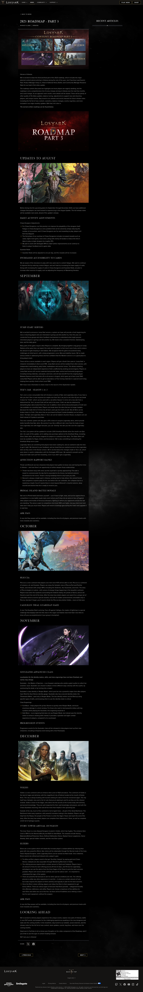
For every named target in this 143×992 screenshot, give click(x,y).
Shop (136, 2)
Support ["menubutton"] (53, 2)
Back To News (25, 14)
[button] (53, 49)
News (32, 2)
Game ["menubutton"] (24, 2)
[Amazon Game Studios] (8, 984)
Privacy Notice (52, 983)
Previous (26, 955)
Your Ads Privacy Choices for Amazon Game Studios (85, 983)
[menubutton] (71, 978)
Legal (43, 983)
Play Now (126, 2)
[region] (107, 69)
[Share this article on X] (28, 944)
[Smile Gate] (21, 984)
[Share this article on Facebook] (33, 944)
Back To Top (71, 972)
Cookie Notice (63, 983)
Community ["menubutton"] (42, 2)
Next (82, 955)
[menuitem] (24, 2)
